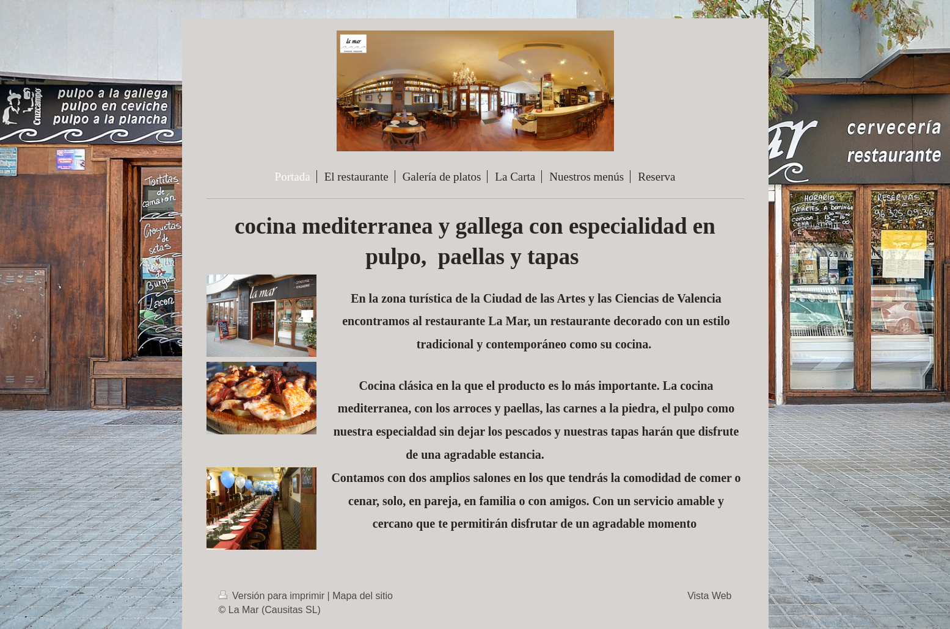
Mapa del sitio (362, 596)
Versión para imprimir (273, 596)
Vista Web (709, 596)
